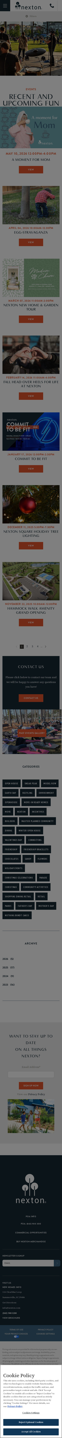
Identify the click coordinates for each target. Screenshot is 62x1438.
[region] (31, 1401)
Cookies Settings (31, 1413)
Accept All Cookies (31, 1431)
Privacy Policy (15, 1406)
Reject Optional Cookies (31, 1422)
